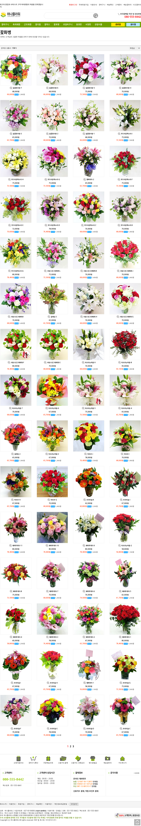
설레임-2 (17, 454)
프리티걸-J (126, 500)
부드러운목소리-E (17, 225)
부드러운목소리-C (90, 225)
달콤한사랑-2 (53, 134)
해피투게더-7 (53, 591)
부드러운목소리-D (54, 225)
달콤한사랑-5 (90, 88)
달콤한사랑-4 (126, 88)
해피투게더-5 (126, 591)
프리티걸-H (54, 683)
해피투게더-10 (54, 545)
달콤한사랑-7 (17, 88)
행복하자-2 (90, 179)
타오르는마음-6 (53, 408)
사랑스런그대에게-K (90, 271)
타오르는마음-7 (17, 408)
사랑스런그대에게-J (126, 271)
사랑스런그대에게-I (17, 317)
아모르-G (54, 500)
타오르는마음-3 (53, 454)
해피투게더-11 (17, 545)
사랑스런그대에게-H (90, 317)
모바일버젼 (74, 804)
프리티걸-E (54, 729)
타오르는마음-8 (126, 362)
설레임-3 (54, 317)
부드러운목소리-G (54, 179)
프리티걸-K (90, 500)
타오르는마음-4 (126, 408)
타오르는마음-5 (90, 408)
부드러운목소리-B (127, 225)
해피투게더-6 (90, 591)
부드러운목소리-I (126, 134)
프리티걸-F (17, 729)
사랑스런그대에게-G (126, 317)
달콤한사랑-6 (53, 88)
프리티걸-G (126, 683)
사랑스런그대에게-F (17, 362)
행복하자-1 (90, 683)
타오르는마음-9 (90, 362)
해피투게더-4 (17, 637)
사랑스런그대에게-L (53, 271)
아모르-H (17, 500)
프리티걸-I (17, 683)
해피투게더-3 (53, 637)
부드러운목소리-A (17, 271)
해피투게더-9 (90, 545)
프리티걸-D (90, 729)
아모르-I (126, 454)
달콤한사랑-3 (17, 134)
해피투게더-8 (17, 591)
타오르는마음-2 (126, 545)
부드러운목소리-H (17, 179)
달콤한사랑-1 (90, 134)
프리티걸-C (126, 729)
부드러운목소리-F (126, 179)
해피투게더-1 (126, 637)
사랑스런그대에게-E (53, 362)
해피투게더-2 (90, 637)
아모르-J (90, 454)
